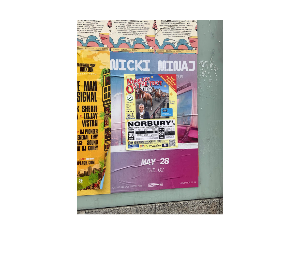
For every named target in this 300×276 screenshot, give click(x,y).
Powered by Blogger (149, 263)
